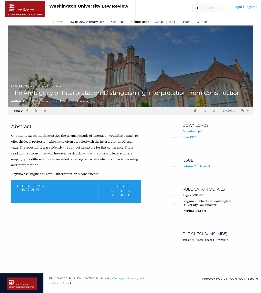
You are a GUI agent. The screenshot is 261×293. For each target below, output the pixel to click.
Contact (202, 22)
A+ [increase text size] (215, 110)
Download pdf (192, 131)
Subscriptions (165, 22)
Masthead (117, 22)
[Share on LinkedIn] (45, 111)
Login (238, 7)
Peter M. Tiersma (59, 101)
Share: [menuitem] (18, 111)
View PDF (189, 137)
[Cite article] (244, 110)
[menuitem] (245, 8)
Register (250, 7)
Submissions (140, 22)
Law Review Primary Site (86, 22)
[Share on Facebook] (27, 111)
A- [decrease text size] (205, 110)
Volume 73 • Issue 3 (196, 166)
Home (57, 22)
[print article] (196, 110)
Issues (185, 22)
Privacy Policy (215, 278)
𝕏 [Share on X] (36, 111)
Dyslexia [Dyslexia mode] (229, 110)
